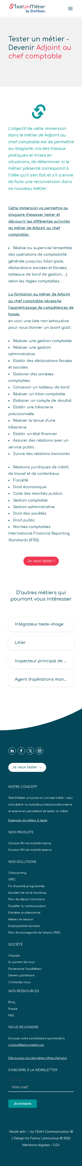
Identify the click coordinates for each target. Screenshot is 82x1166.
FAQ (11, 1015)
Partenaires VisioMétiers (25, 968)
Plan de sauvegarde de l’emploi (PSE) (34, 932)
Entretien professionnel (24, 912)
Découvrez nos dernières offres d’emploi (37, 1058)
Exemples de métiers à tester (28, 820)
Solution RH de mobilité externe (30, 849)
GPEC (12, 879)
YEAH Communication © (54, 1131)
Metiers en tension (20, 919)
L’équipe (14, 955)
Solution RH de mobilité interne (29, 843)
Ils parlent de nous (21, 962)
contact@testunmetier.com (26, 1045)
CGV (56, 1145)
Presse (12, 1008)
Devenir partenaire (21, 975)
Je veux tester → (27, 767)
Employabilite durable (24, 926)
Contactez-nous (19, 982)
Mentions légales (36, 1145)
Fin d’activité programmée (26, 886)
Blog (11, 1002)
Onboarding (17, 872)
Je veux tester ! (41, 561)
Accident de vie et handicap (27, 892)
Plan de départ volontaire (26, 899)
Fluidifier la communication (27, 906)
